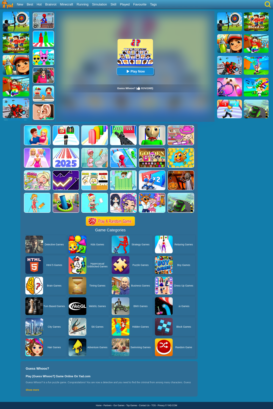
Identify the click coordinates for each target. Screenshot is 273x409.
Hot (39, 4)
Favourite (139, 4)
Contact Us (144, 405)
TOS (153, 405)
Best (30, 4)
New (20, 4)
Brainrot (50, 4)
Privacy (161, 405)
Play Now (135, 71)
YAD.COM (172, 405)
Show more (32, 389)
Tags (153, 4)
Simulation (99, 4)
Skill (113, 4)
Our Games (118, 405)
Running (82, 4)
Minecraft (66, 4)
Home (99, 405)
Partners (108, 405)
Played (125, 4)
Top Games (131, 405)
